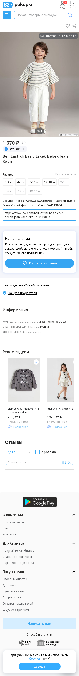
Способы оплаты (15, 579)
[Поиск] (69, 15)
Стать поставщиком (17, 557)
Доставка (9, 585)
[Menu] (7, 15)
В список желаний (39, 263)
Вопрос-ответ (13, 597)
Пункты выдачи (13, 591)
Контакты (10, 534)
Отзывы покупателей (18, 603)
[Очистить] (69, 462)
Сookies (34, 658)
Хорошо (39, 666)
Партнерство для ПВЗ (18, 563)
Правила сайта (13, 522)
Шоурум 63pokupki (16, 610)
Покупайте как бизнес (18, 551)
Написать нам (39, 623)
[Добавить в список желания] (36, 362)
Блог (6, 528)
